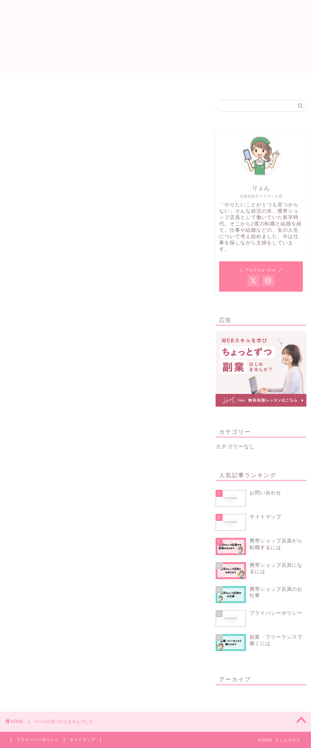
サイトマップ (121, 81)
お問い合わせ (224, 81)
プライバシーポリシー (37, 739)
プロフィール (173, 81)
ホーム (78, 81)
